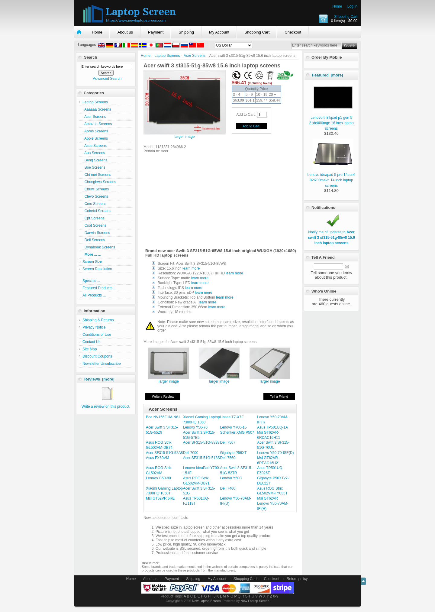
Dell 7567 (228, 442)
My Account (219, 32)
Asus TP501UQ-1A (272, 427)
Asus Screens (94, 146)
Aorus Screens (95, 131)
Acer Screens (194, 55)
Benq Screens (94, 160)
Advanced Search (107, 78)
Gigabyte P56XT (233, 453)
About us (125, 32)
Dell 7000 (190, 453)
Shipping (186, 32)
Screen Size (92, 262)
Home (337, 6)
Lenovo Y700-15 (233, 427)
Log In (352, 6)
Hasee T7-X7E (232, 417)
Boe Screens (93, 167)
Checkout (293, 32)
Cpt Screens (93, 218)
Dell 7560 (228, 458)
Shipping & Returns (98, 320)
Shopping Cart (345, 17)
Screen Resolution (97, 269)
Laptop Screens (167, 55)
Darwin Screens (96, 233)
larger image (168, 380)
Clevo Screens (95, 196)
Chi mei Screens (96, 175)
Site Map (89, 349)
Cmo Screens (94, 204)
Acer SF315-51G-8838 (201, 442)
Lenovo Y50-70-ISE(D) (275, 453)
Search (90, 57)
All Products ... (94, 295)
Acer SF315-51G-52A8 (164, 453)
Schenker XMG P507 (237, 432)
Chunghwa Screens (99, 182)
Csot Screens (94, 225)
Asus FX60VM (157, 458)
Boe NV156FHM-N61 (163, 417)
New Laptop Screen (206, 601)
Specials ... (91, 281)
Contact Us (91, 342)
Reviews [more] (99, 379)
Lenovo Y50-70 (195, 427)
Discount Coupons (97, 356)
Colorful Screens (96, 211)
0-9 (275, 596)
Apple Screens (95, 138)
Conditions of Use (96, 334)
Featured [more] (327, 75)
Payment (155, 32)
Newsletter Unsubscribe (101, 363)
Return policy (297, 579)
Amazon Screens (97, 124)
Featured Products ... (99, 288)
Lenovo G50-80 (158, 478)
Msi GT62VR (267, 498)
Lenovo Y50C (231, 478)
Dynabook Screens (98, 247)
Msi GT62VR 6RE (160, 498)
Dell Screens (93, 240)
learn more (191, 268)
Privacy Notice (94, 327)
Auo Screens (93, 153)
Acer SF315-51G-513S (201, 458)
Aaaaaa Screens (96, 109)
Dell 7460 (228, 488)
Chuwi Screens (95, 189)
